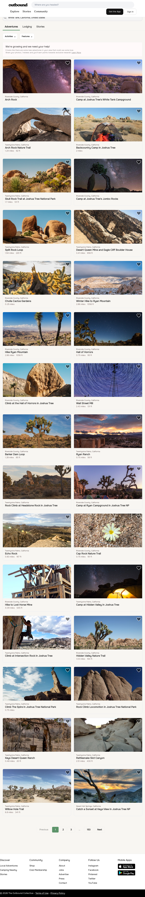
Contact (63, 883)
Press (61, 878)
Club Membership (38, 870)
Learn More (76, 52)
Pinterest (92, 874)
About (62, 865)
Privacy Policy (57, 893)
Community (41, 11)
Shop (32, 865)
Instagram (93, 865)
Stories (27, 11)
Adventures (11, 26)
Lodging (27, 26)
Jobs (61, 870)
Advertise (64, 874)
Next (99, 829)
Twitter (91, 878)
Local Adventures (9, 865)
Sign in (130, 11)
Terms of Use (41, 893)
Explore (14, 11)
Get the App (115, 11)
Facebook (93, 870)
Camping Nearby (8, 870)
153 (88, 829)
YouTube (92, 883)
